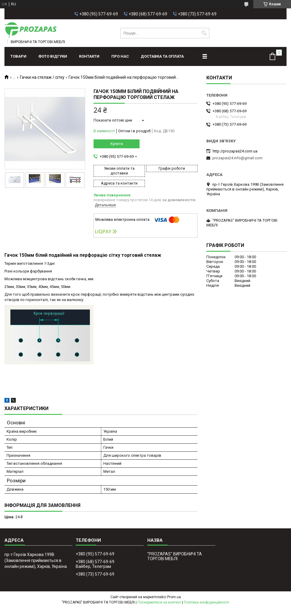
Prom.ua (174, 597)
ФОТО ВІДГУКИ (52, 56)
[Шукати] (204, 33)
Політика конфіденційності (206, 602)
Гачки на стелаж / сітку (42, 77)
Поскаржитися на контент (159, 602)
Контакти (89, 56)
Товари (18, 56)
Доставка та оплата (162, 56)
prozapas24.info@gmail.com (237, 158)
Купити (116, 143)
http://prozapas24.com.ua (235, 151)
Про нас (120, 56)
